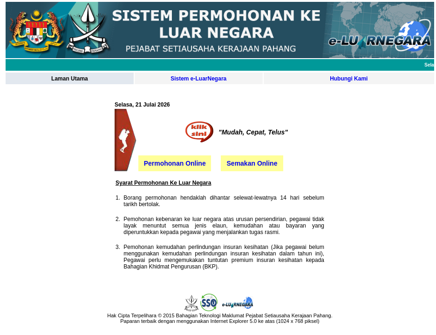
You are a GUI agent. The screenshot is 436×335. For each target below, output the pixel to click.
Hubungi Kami (349, 78)
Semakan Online (252, 163)
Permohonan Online (175, 163)
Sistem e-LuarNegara (198, 78)
